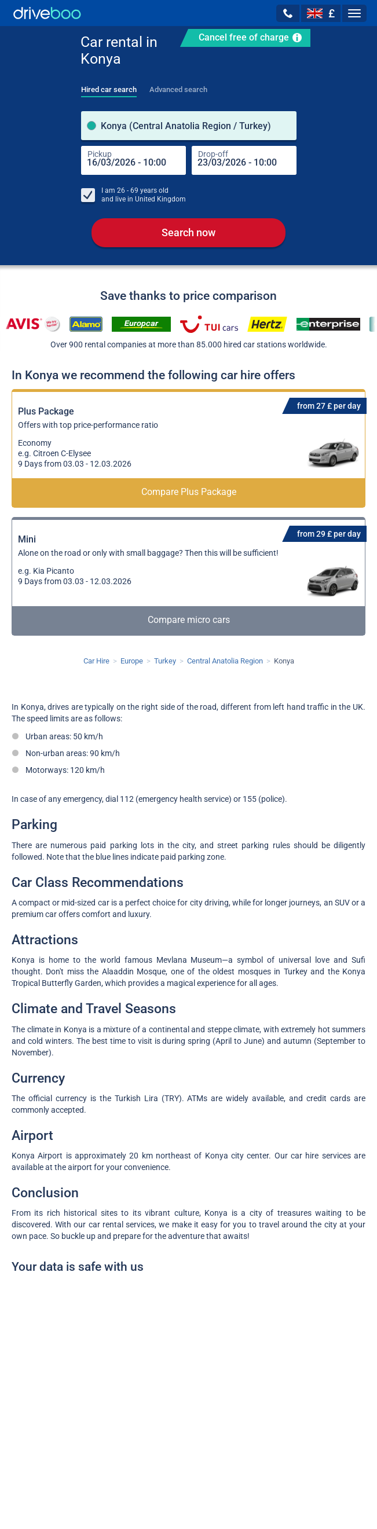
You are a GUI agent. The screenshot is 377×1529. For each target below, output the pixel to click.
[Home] (47, 13)
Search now (188, 232)
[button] (287, 13)
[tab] (108, 86)
